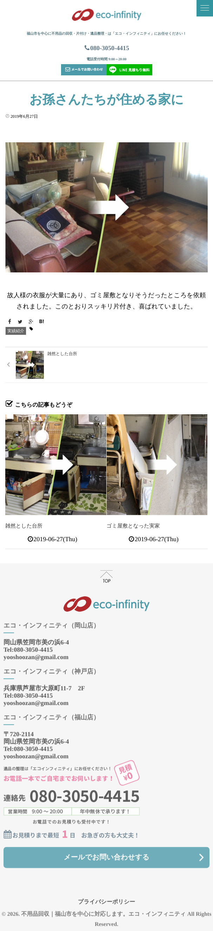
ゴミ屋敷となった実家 (133, 526)
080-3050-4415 (106, 48)
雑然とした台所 (23, 526)
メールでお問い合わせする (106, 852)
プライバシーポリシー (106, 896)
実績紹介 (15, 330)
